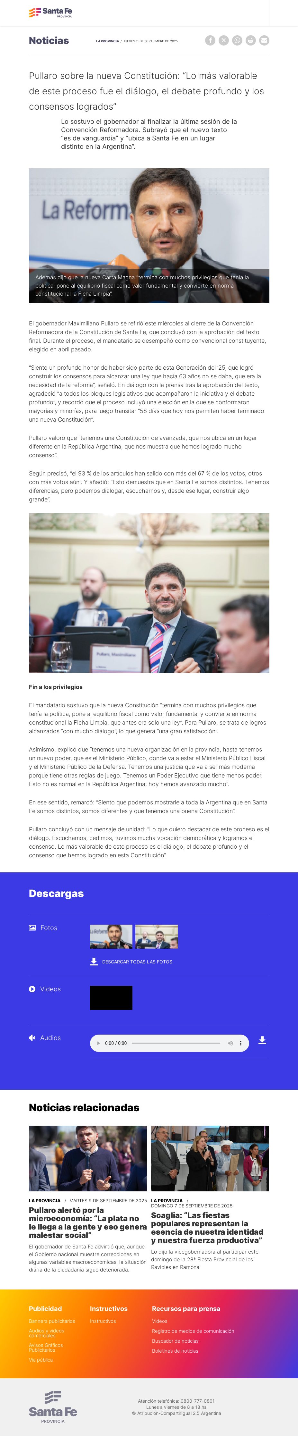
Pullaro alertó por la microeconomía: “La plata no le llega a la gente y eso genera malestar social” (88, 1222)
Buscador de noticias (175, 1341)
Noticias (49, 40)
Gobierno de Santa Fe (50, 13)
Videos (159, 1321)
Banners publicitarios (52, 1321)
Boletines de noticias (175, 1350)
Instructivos (103, 1321)
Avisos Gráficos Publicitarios (46, 1347)
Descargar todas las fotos (131, 961)
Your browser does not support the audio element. (169, 1043)
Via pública (41, 1359)
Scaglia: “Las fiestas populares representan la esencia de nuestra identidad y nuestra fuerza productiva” (207, 1228)
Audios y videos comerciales (46, 1333)
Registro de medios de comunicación (193, 1331)
